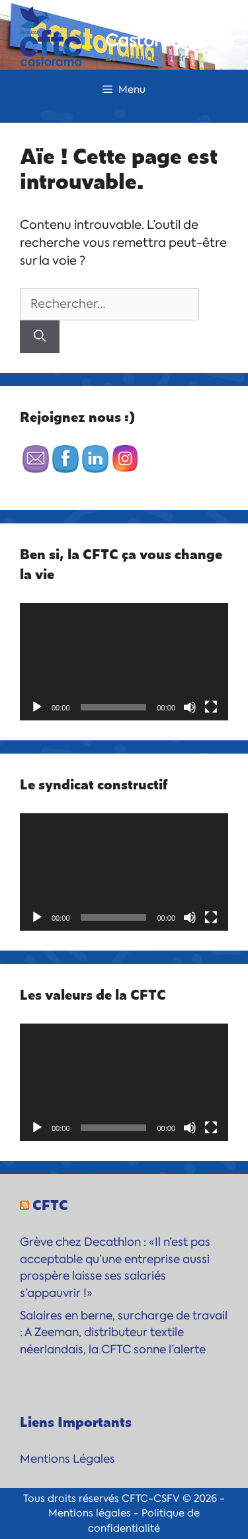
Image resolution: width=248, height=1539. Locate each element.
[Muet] (189, 707)
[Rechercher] (40, 336)
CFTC (50, 1204)
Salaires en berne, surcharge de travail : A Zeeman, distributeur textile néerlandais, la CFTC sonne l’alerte (123, 1332)
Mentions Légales (67, 1458)
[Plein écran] (211, 707)
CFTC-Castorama (151, 30)
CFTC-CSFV (151, 1498)
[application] (124, 661)
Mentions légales (89, 1513)
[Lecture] (37, 707)
